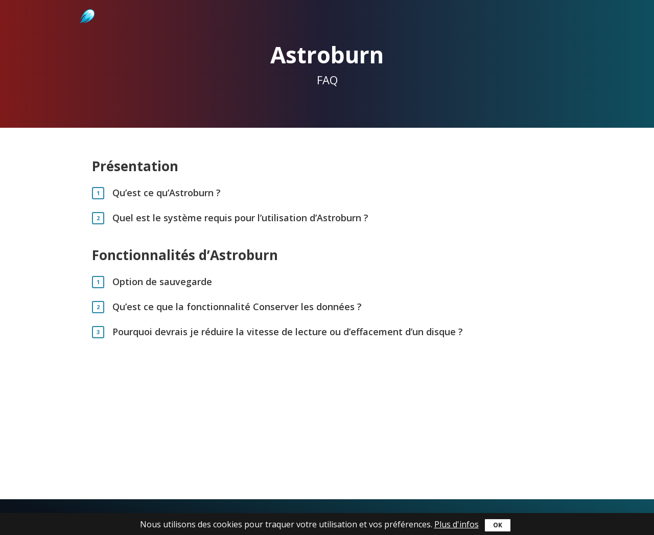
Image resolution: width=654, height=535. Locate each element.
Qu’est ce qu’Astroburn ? (166, 193)
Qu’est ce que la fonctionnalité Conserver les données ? (237, 307)
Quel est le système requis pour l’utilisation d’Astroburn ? (240, 218)
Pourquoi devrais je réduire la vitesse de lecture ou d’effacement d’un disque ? (287, 332)
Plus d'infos (456, 524)
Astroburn (86, 5)
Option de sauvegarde (162, 282)
